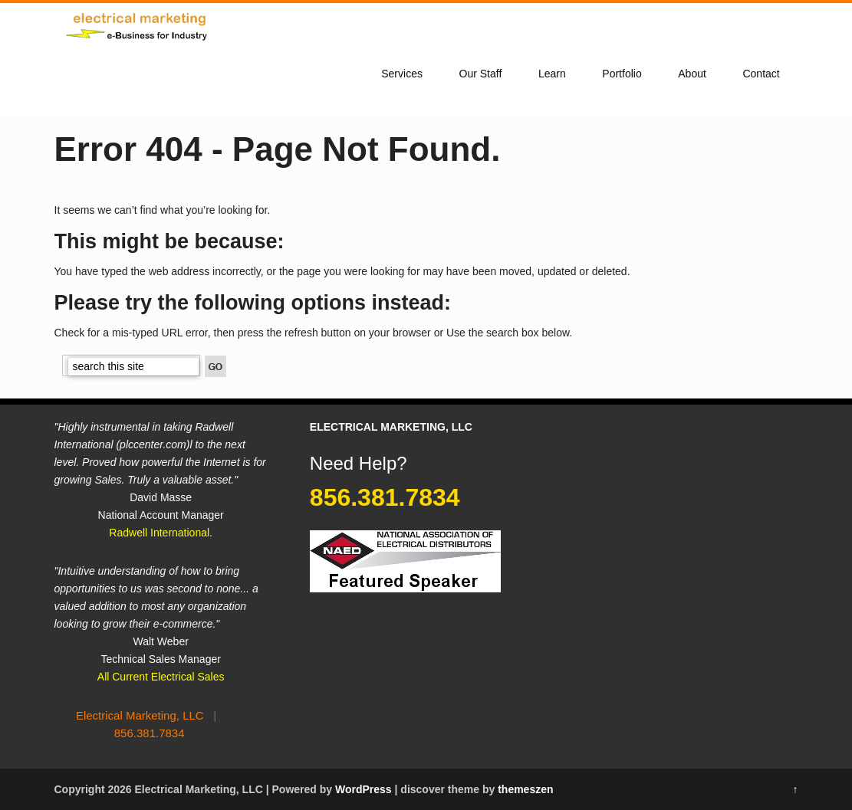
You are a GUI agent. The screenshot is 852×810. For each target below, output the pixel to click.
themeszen (525, 789)
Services (402, 73)
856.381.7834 (149, 732)
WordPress (363, 789)
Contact (760, 73)
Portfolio (621, 73)
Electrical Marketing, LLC (140, 715)
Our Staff (480, 73)
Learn (552, 73)
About (692, 73)
